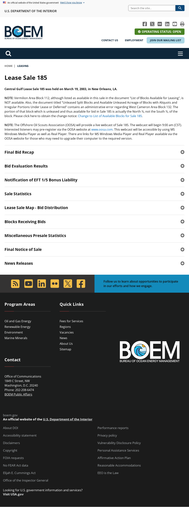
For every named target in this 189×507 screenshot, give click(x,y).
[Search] (152, 8)
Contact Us (109, 40)
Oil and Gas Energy (17, 321)
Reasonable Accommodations (119, 465)
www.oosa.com (102, 129)
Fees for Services (71, 321)
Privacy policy (107, 435)
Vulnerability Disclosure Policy (119, 443)
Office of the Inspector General (25, 480)
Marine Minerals (15, 338)
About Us (66, 344)
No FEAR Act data (15, 465)
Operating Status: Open (161, 32)
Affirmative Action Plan (114, 458)
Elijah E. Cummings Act (19, 473)
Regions (65, 327)
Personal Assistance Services (118, 450)
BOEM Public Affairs (18, 394)
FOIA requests (13, 458)
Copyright (10, 450)
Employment (134, 40)
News (63, 338)
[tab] (94, 152)
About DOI (10, 428)
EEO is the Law (108, 473)
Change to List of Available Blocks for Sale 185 (110, 116)
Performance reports (113, 428)
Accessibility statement (20, 435)
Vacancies (67, 332)
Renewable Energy (17, 327)
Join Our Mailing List (165, 40)
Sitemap (65, 349)
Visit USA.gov (13, 494)
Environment (13, 332)
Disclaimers (11, 443)
